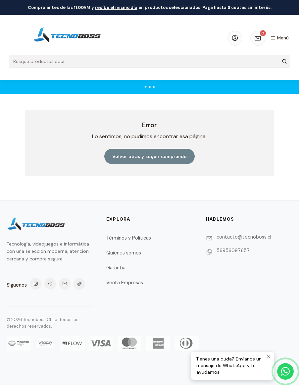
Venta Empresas (124, 283)
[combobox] (149, 61)
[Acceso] (234, 38)
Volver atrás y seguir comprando (149, 156)
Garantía (115, 268)
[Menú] (279, 38)
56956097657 (233, 250)
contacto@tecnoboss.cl (244, 237)
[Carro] (257, 38)
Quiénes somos (123, 253)
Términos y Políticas (128, 238)
